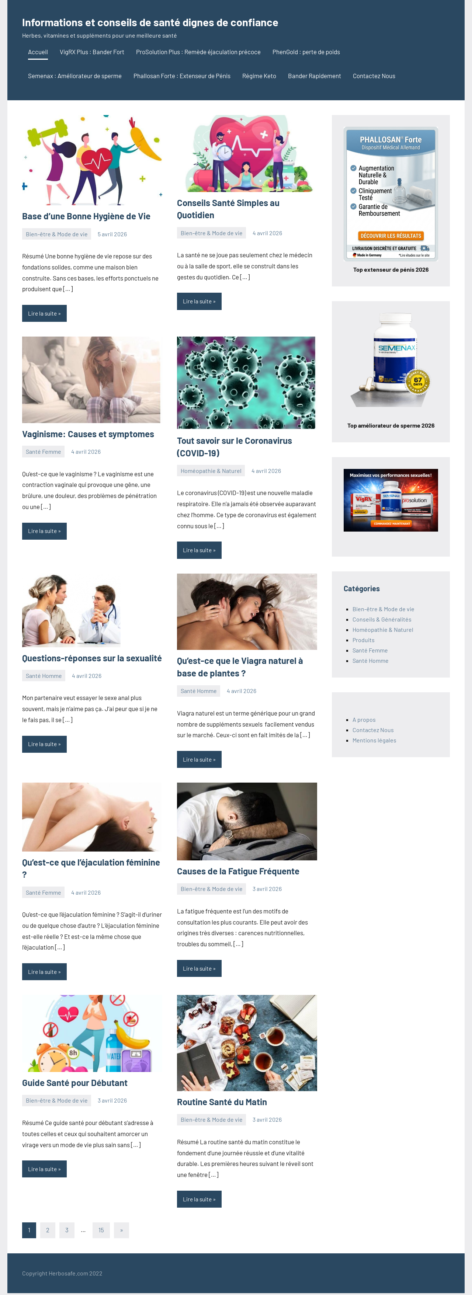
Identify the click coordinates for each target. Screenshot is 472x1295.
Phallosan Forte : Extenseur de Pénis (181, 75)
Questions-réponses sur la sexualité (92, 658)
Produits (364, 639)
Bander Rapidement (314, 75)
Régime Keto (259, 75)
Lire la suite (43, 313)
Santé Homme (44, 676)
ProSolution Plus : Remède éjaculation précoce (198, 51)
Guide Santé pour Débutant (75, 1084)
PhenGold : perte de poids (306, 51)
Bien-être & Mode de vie (57, 233)
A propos (364, 719)
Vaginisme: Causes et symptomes (88, 434)
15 (101, 1232)
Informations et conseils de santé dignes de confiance (180, 21)
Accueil (38, 51)
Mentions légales (374, 740)
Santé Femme (43, 451)
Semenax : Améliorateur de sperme (75, 75)
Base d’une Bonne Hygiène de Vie (86, 215)
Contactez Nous (374, 75)
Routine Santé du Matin (222, 1103)
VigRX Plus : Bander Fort (92, 51)
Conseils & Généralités (382, 619)
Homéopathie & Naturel (211, 470)
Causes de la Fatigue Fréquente (238, 872)
